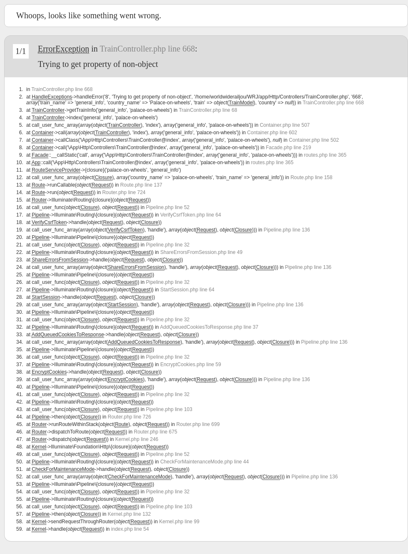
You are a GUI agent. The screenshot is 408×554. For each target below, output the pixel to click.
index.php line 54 (130, 529)
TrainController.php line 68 (208, 110)
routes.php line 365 (325, 155)
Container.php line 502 (314, 140)
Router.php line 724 (123, 192)
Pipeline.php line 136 (287, 230)
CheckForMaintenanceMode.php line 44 (204, 462)
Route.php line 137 (141, 185)
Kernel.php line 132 (129, 514)
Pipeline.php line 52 (168, 207)
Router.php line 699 (198, 424)
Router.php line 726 (129, 417)
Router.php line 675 (155, 432)
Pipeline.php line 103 (169, 409)
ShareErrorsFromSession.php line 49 (201, 252)
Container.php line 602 (272, 132)
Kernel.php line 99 (179, 521)
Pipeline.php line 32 (168, 245)
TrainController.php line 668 (147, 48)
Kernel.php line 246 (136, 439)
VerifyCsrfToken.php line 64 (190, 215)
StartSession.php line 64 (187, 290)
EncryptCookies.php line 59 (190, 364)
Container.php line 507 (285, 125)
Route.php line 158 (312, 177)
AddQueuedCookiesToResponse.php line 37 (209, 327)
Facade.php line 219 (288, 147)
